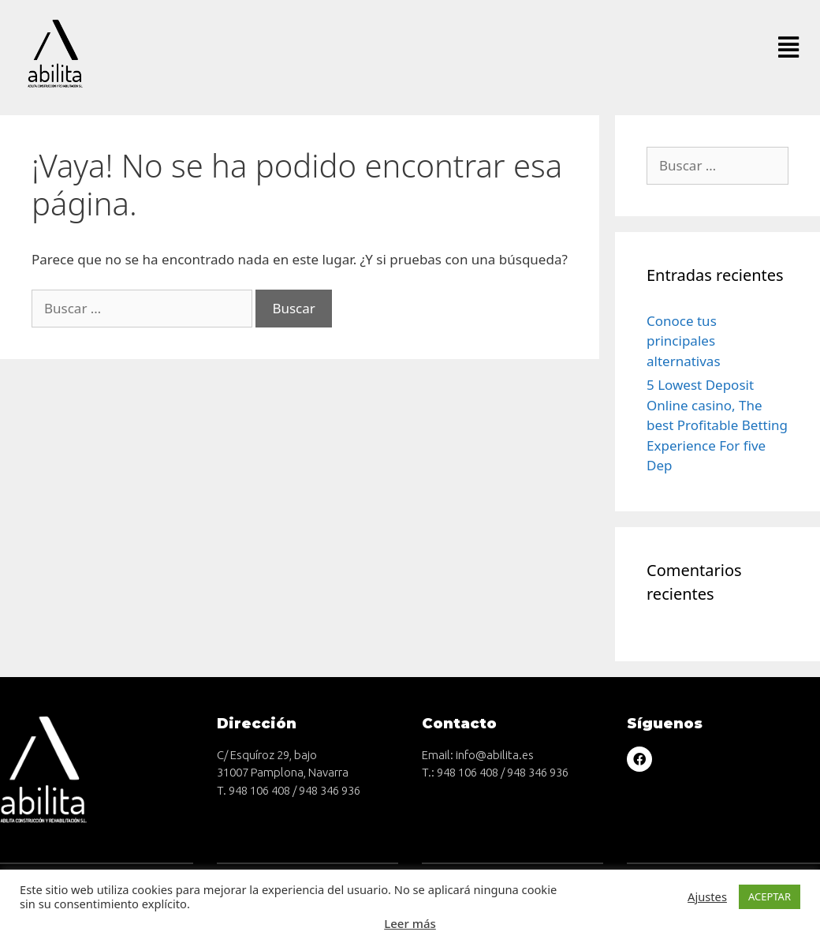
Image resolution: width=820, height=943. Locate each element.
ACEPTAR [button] (769, 896)
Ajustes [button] (707, 896)
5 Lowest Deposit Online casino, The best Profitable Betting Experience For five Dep (717, 425)
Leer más (410, 923)
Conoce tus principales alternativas (684, 341)
